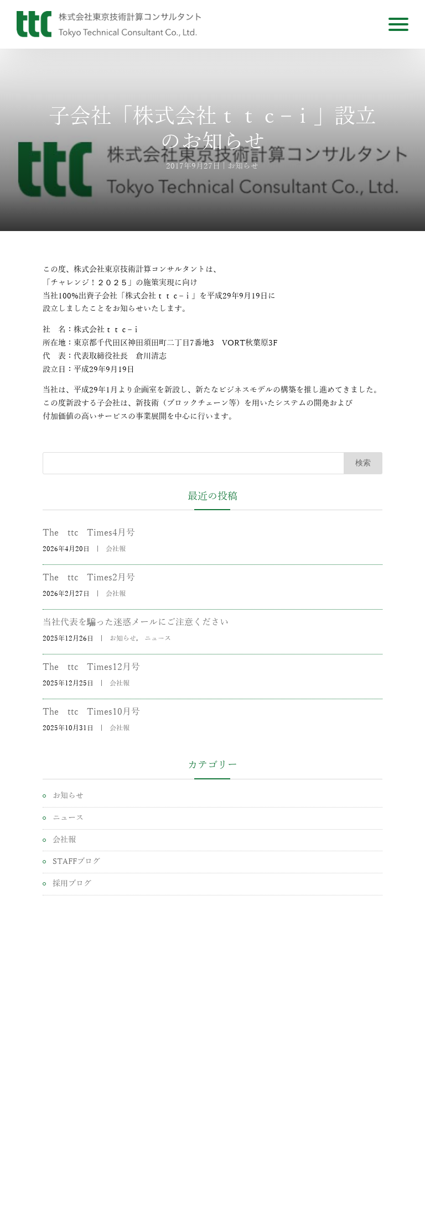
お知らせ (242, 166)
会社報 (116, 549)
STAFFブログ (76, 861)
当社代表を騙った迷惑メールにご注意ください (136, 622)
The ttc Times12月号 (91, 667)
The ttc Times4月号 (89, 533)
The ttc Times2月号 (89, 578)
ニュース (157, 638)
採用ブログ (72, 883)
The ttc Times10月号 (91, 712)
